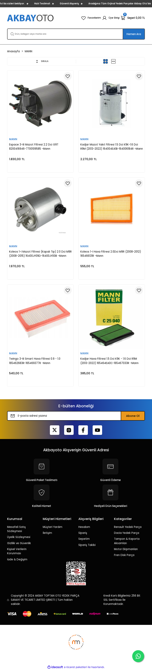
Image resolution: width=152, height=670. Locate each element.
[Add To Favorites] (68, 76)
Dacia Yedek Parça (126, 533)
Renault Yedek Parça (128, 527)
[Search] (76, 34)
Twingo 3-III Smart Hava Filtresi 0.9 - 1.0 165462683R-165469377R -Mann (34, 361)
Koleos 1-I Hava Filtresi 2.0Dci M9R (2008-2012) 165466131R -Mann (110, 254)
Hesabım (84, 527)
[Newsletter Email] (76, 416)
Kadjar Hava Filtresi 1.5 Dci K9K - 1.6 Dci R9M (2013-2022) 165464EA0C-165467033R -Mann (109, 361)
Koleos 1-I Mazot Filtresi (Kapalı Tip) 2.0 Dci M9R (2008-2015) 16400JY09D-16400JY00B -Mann (40, 254)
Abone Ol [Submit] (133, 416)
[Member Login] (110, 18)
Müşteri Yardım (52, 527)
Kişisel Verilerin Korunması (17, 551)
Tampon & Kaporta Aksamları (127, 541)
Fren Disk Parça (124, 555)
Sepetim (84, 539)
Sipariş (82, 533)
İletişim (47, 533)
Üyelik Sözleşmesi (18, 537)
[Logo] (30, 18)
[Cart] (133, 18)
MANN (28, 51)
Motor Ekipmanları (126, 549)
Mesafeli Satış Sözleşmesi (16, 529)
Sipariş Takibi (87, 545)
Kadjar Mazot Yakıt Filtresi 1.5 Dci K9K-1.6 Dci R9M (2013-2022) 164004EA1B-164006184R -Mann (111, 147)
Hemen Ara (133, 34)
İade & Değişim (17, 559)
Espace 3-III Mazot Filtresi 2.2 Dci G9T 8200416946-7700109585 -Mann (33, 147)
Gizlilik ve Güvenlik (19, 543)
